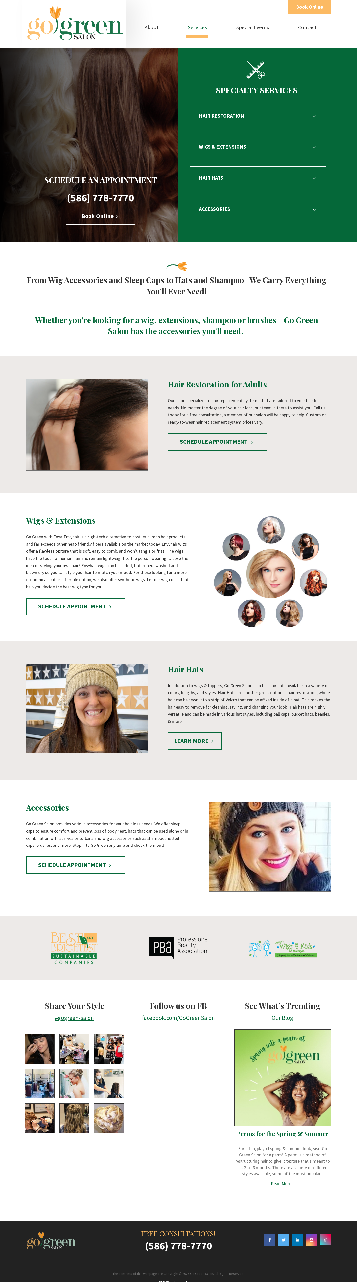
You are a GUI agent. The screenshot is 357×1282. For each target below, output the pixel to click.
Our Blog (282, 1004)
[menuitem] (151, 27)
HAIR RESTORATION (256, 114)
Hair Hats (185, 655)
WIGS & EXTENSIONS (256, 142)
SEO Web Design (171, 1268)
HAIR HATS (256, 170)
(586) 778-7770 (100, 184)
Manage (192, 1268)
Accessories (47, 794)
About (152, 27)
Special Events (252, 27)
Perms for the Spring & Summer (282, 1120)
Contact (307, 27)
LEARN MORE (194, 727)
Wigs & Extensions (60, 507)
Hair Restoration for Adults (217, 370)
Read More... (282, 1170)
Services (197, 27)
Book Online (309, 7)
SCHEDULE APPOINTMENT (217, 428)
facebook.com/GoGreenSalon (178, 1004)
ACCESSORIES (256, 198)
